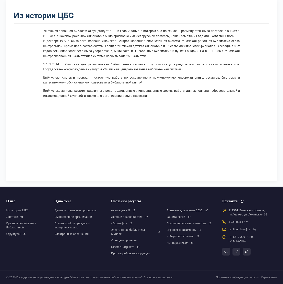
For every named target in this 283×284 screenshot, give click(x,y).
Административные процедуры (75, 210)
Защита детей (179, 217)
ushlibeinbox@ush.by (242, 229)
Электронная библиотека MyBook (135, 232)
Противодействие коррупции (130, 253)
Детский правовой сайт (129, 217)
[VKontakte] (226, 252)
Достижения (14, 217)
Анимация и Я (123, 210)
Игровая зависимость (184, 230)
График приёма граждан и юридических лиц (72, 225)
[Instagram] (236, 252)
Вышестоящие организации (73, 217)
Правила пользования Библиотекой (21, 225)
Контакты (233, 201)
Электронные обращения (71, 234)
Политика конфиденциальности (237, 277)
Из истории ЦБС (17, 210)
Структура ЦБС (16, 234)
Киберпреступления (183, 236)
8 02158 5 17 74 (239, 222)
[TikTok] (247, 252)
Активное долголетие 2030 (187, 210)
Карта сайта (269, 277)
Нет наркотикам (180, 243)
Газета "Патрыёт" (125, 247)
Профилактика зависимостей (189, 223)
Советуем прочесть (124, 240)
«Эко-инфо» (121, 223)
